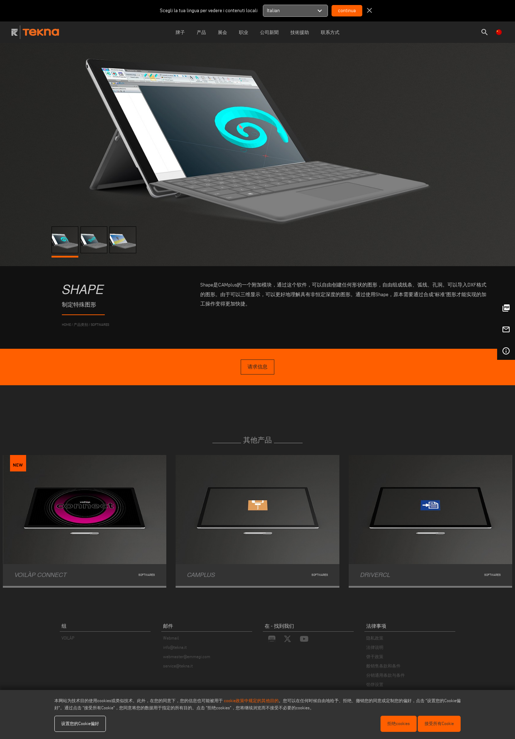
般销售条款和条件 (383, 666)
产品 (201, 32)
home (66, 325)
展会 (222, 32)
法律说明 (374, 647)
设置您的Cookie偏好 (80, 723)
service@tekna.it (178, 666)
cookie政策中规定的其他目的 (251, 700)
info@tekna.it (175, 647)
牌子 (180, 32)
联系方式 (330, 32)
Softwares (100, 325)
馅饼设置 (374, 684)
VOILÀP (68, 638)
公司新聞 (269, 32)
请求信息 (257, 367)
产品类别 (81, 325)
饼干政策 (374, 656)
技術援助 (299, 32)
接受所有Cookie (439, 723)
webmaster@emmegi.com (186, 656)
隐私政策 (374, 638)
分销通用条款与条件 (385, 675)
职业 (243, 32)
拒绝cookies (398, 723)
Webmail (171, 638)
